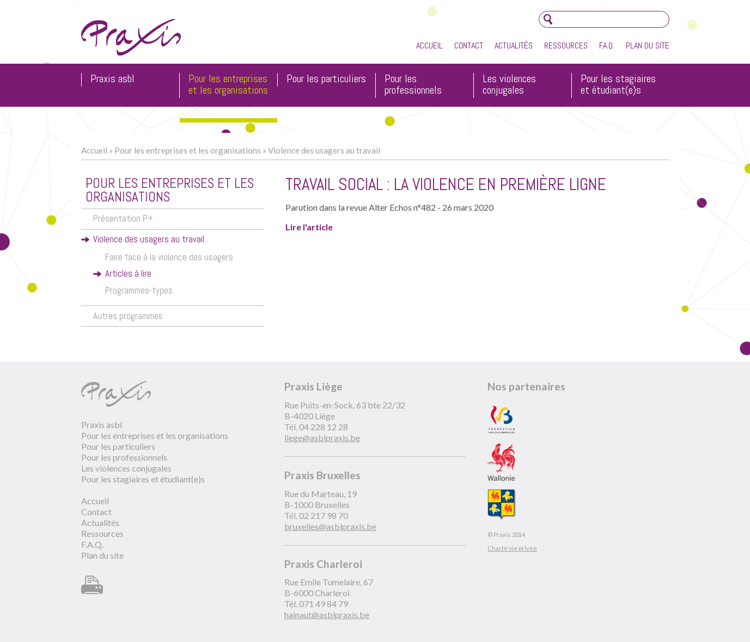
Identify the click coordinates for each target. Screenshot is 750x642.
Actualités (514, 45)
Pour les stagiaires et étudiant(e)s (618, 85)
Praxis (131, 37)
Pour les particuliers (326, 79)
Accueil (429, 45)
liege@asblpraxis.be (322, 437)
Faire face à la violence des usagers (169, 257)
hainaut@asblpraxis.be (326, 614)
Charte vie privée (512, 548)
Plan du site (647, 45)
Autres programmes (128, 316)
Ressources (566, 45)
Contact (468, 45)
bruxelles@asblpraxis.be (330, 526)
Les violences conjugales (509, 85)
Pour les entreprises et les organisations (228, 85)
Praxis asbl (112, 79)
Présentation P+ (123, 218)
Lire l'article (309, 227)
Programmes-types (139, 290)
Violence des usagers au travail (324, 150)
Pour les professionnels (413, 85)
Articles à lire (128, 273)
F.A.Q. (606, 45)
